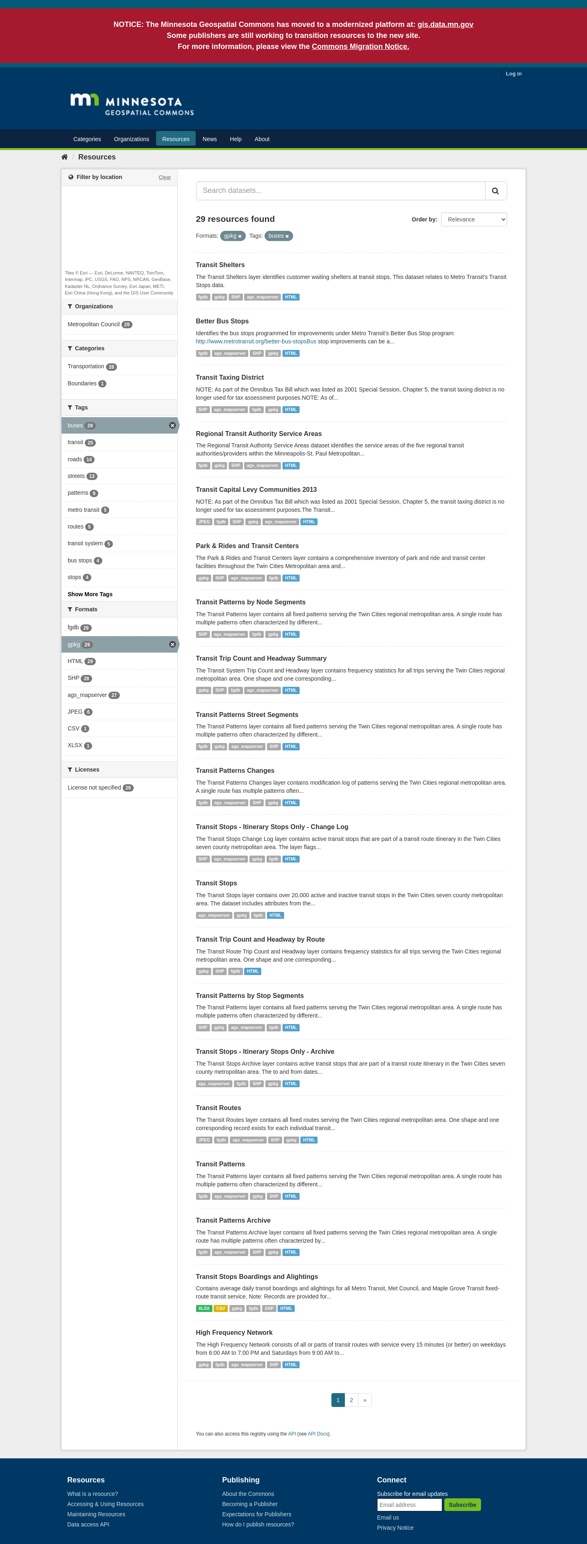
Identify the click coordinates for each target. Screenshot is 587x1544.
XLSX (204, 1308)
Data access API (88, 1524)
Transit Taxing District (230, 377)
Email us (388, 1517)
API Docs (318, 1434)
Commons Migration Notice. (360, 46)
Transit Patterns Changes (235, 770)
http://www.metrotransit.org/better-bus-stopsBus (256, 341)
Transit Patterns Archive (233, 1220)
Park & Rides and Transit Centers (247, 545)
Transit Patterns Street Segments (247, 714)
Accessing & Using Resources (105, 1504)
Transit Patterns (220, 1164)
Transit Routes (218, 1107)
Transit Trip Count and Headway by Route (260, 939)
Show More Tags (90, 594)
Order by (423, 219)
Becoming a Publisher (250, 1504)
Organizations (131, 139)
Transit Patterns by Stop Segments (250, 995)
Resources (176, 139)
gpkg (219, 296)
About (262, 139)
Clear (165, 177)
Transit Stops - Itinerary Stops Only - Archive (265, 1051)
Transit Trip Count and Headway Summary (261, 658)
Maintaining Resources (96, 1514)
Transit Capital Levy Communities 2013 (256, 489)
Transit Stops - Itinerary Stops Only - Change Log (272, 826)
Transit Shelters (220, 264)
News (210, 139)
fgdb (203, 296)
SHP (236, 296)
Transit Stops (216, 883)
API (292, 1434)
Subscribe (463, 1505)
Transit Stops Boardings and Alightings (257, 1276)
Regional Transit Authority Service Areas (259, 433)
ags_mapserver (262, 296)
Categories (87, 139)
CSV (220, 1308)
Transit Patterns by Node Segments (251, 602)
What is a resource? (92, 1494)
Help (236, 139)
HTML (291, 296)
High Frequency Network (234, 1332)
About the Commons (248, 1494)
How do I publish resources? (258, 1524)
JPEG (204, 521)
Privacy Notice (395, 1527)
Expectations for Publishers (256, 1514)
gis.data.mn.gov (446, 24)
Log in (514, 74)
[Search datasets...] (341, 190)
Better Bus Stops (222, 321)
